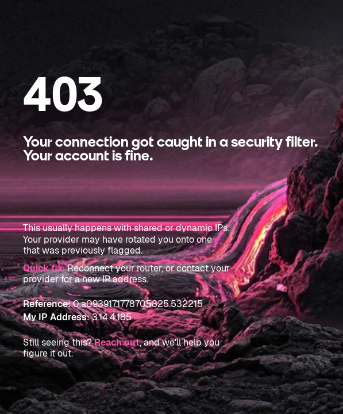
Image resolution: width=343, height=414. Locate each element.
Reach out (117, 342)
